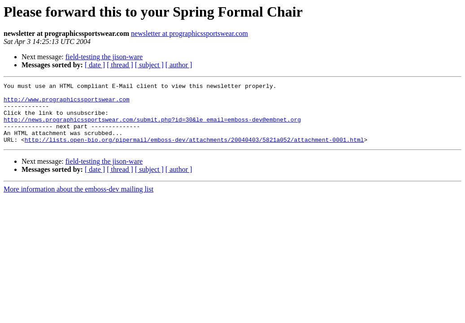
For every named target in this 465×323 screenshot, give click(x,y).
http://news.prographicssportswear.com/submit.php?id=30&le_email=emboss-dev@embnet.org (152, 127)
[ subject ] (149, 65)
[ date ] (95, 65)
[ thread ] (120, 65)
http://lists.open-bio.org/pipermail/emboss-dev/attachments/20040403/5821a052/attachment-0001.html (194, 152)
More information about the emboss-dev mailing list (78, 201)
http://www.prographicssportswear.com (67, 103)
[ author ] (178, 65)
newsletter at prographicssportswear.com (189, 33)
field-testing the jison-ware (104, 57)
